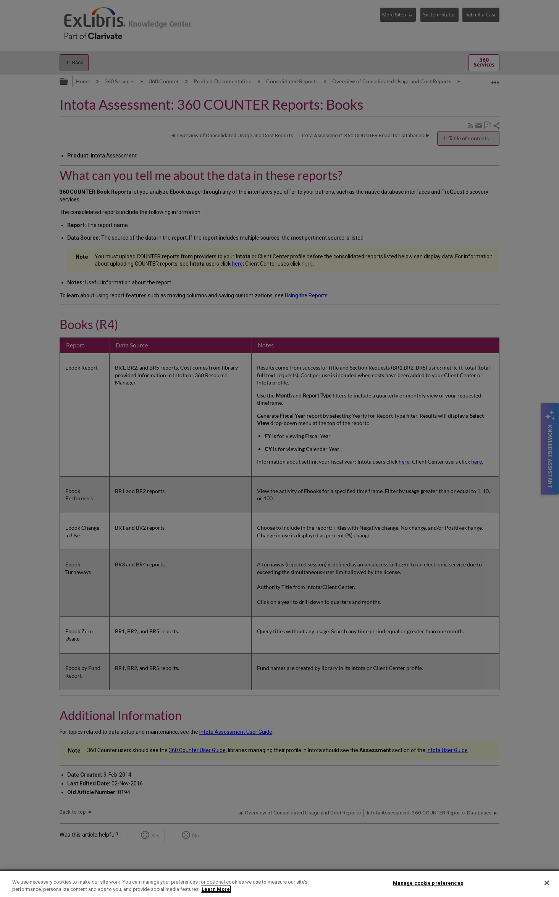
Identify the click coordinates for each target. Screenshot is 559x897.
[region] (279, 884)
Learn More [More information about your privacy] (216, 889)
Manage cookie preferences (428, 883)
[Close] (546, 882)
